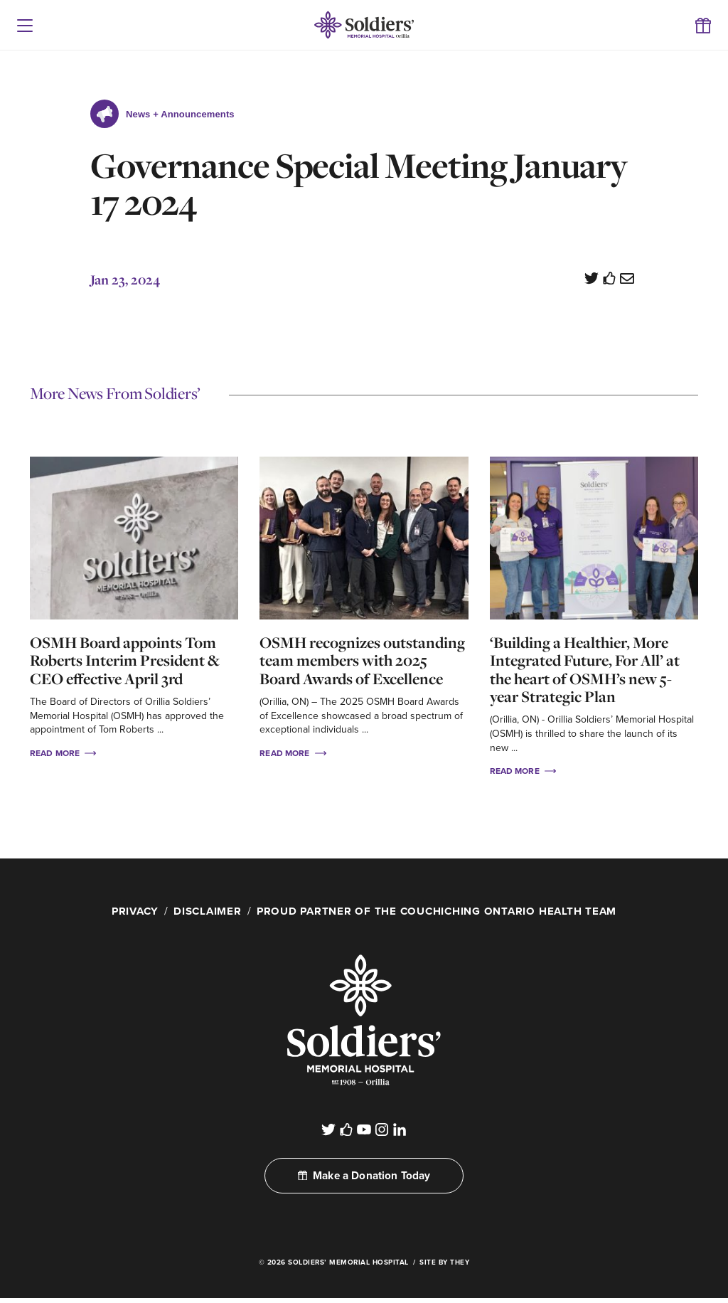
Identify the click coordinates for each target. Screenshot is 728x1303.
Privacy (125, 911)
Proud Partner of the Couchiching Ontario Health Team (440, 911)
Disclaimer (201, 911)
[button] (25, 25)
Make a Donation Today (364, 1180)
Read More (63, 753)
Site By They (444, 1267)
